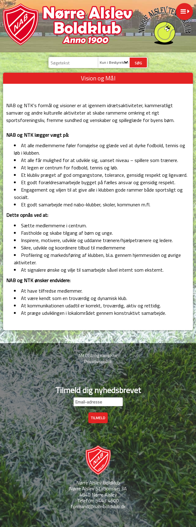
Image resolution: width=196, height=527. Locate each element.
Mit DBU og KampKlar (98, 355)
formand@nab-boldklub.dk (98, 506)
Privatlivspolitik (98, 361)
